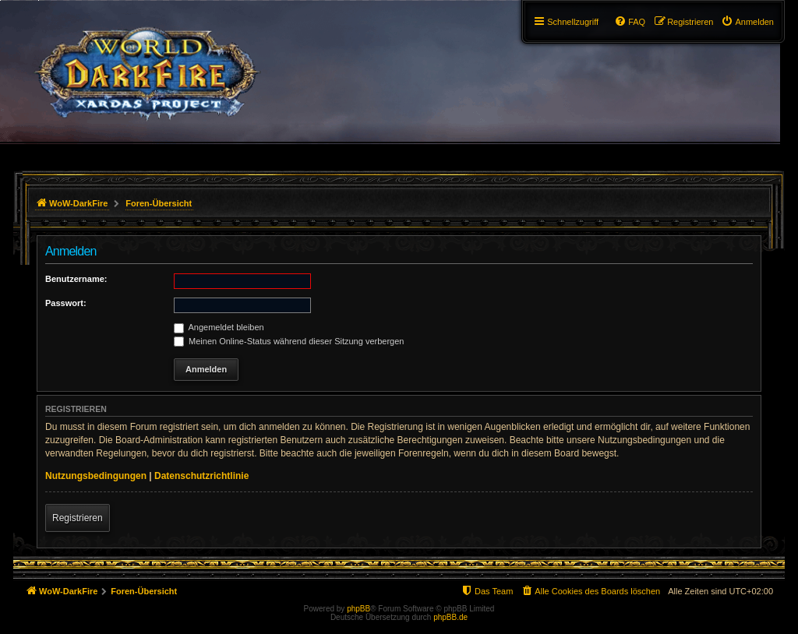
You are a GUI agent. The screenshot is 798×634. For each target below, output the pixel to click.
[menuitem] (747, 21)
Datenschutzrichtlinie (201, 475)
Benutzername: (76, 279)
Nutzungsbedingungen (96, 475)
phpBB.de (450, 617)
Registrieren (77, 517)
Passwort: (66, 303)
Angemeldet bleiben (219, 327)
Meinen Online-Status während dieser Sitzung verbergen (289, 341)
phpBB (358, 608)
